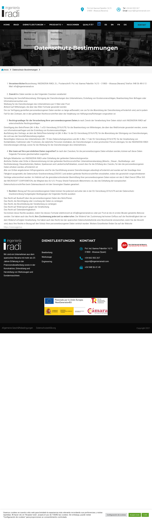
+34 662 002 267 (132, 8)
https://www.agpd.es (13, 227)
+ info (145, 515)
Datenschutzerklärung (46, 327)
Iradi (16, 25)
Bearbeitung (30, 32)
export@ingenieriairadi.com (139, 11)
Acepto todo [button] (134, 515)
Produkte (55, 25)
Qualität (88, 25)
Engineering (30, 45)
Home (7, 25)
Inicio (6, 69)
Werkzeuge (29, 39)
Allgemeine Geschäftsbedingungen (17, 327)
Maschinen (73, 25)
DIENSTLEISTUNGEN (33, 25)
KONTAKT (142, 25)
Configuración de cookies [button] (116, 515)
